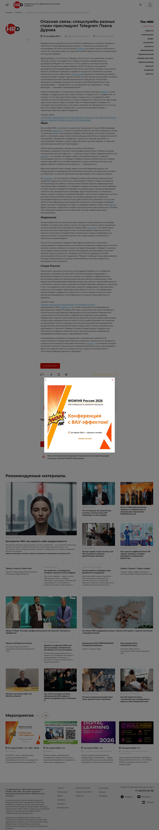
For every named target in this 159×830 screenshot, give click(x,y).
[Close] (113, 380)
